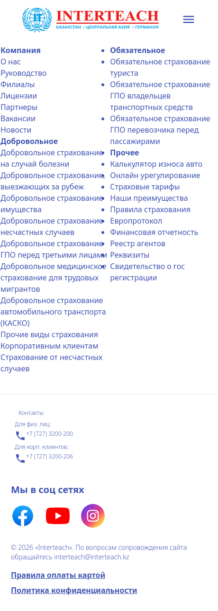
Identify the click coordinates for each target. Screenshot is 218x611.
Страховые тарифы (145, 186)
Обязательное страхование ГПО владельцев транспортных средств (160, 95)
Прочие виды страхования (49, 334)
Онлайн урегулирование (155, 175)
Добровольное (29, 141)
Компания (20, 50)
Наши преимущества (149, 198)
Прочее (124, 152)
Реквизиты (129, 255)
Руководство (23, 73)
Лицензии (18, 95)
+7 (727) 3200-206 (44, 458)
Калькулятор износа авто (156, 164)
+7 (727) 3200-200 (44, 435)
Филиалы (17, 84)
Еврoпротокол (136, 221)
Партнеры (18, 107)
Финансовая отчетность (154, 232)
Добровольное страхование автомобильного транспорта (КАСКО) (53, 311)
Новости (15, 130)
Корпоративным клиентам (49, 346)
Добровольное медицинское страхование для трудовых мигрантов (53, 277)
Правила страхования (150, 209)
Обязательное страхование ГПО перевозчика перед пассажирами (160, 129)
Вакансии (18, 118)
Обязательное (137, 50)
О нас (10, 61)
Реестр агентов (137, 243)
